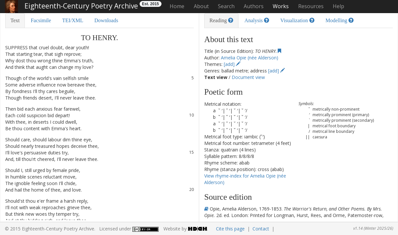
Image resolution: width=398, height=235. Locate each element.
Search (226, 6)
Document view (248, 77)
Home (177, 6)
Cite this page (230, 229)
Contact (261, 229)
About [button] (201, 6)
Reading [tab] (221, 20)
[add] (232, 64)
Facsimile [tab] (41, 20)
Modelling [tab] (340, 20)
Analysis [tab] (256, 20)
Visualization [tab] (297, 20)
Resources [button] (311, 6)
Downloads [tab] (106, 20)
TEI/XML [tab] (72, 20)
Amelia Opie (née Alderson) (249, 58)
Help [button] (338, 6)
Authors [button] (254, 6)
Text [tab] (15, 20)
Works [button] (281, 6)
